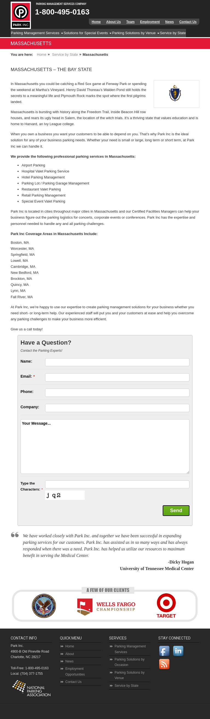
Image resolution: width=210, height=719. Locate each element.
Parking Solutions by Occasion (129, 662)
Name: (26, 361)
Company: (30, 407)
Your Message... (36, 423)
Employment (150, 22)
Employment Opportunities (75, 671)
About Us (113, 22)
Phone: (27, 391)
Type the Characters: (31, 486)
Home (96, 22)
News (169, 22)
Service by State (173, 33)
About (69, 654)
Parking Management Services (37, 33)
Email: (28, 376)
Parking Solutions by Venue (135, 33)
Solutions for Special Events (88, 33)
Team (130, 22)
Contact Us (188, 22)
